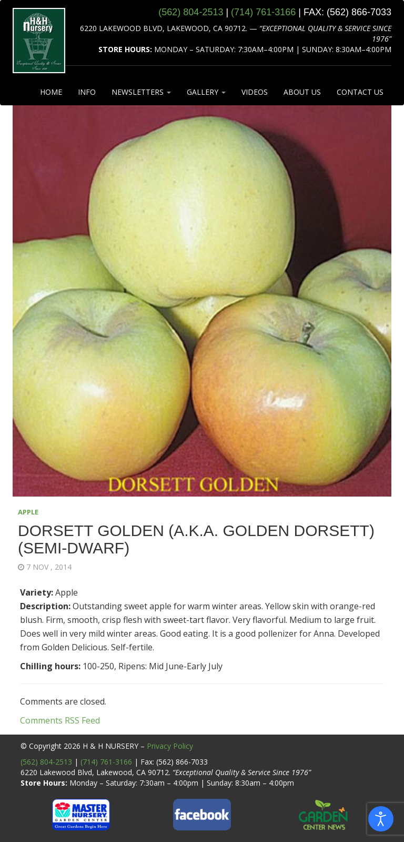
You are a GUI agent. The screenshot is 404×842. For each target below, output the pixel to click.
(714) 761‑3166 (263, 12)
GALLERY (206, 92)
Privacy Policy (170, 746)
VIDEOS (254, 92)
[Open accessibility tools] (380, 818)
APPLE (28, 512)
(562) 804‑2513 (190, 12)
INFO (87, 92)
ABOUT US (302, 92)
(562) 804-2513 (46, 762)
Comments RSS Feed (60, 720)
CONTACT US (360, 92)
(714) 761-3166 (106, 762)
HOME (51, 92)
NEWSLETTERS (141, 92)
